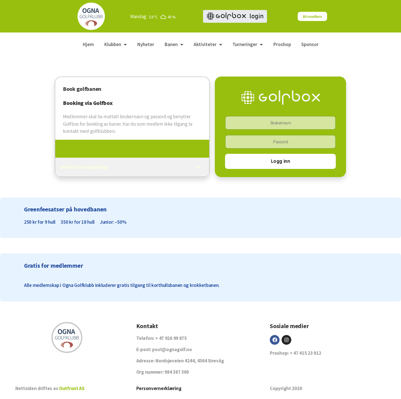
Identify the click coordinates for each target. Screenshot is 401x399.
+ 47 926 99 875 (171, 338)
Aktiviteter (208, 44)
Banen (173, 44)
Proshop (282, 44)
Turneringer (247, 44)
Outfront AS (71, 388)
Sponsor (310, 44)
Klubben (115, 44)
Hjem (88, 44)
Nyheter (145, 44)
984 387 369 (176, 372)
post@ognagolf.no (172, 349)
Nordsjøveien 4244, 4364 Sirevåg (189, 361)
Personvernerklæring (159, 388)
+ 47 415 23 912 (305, 353)
